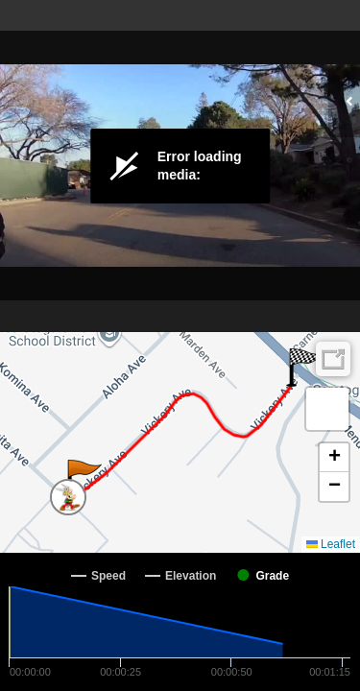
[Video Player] (180, 166)
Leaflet (330, 544)
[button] (83, 479)
